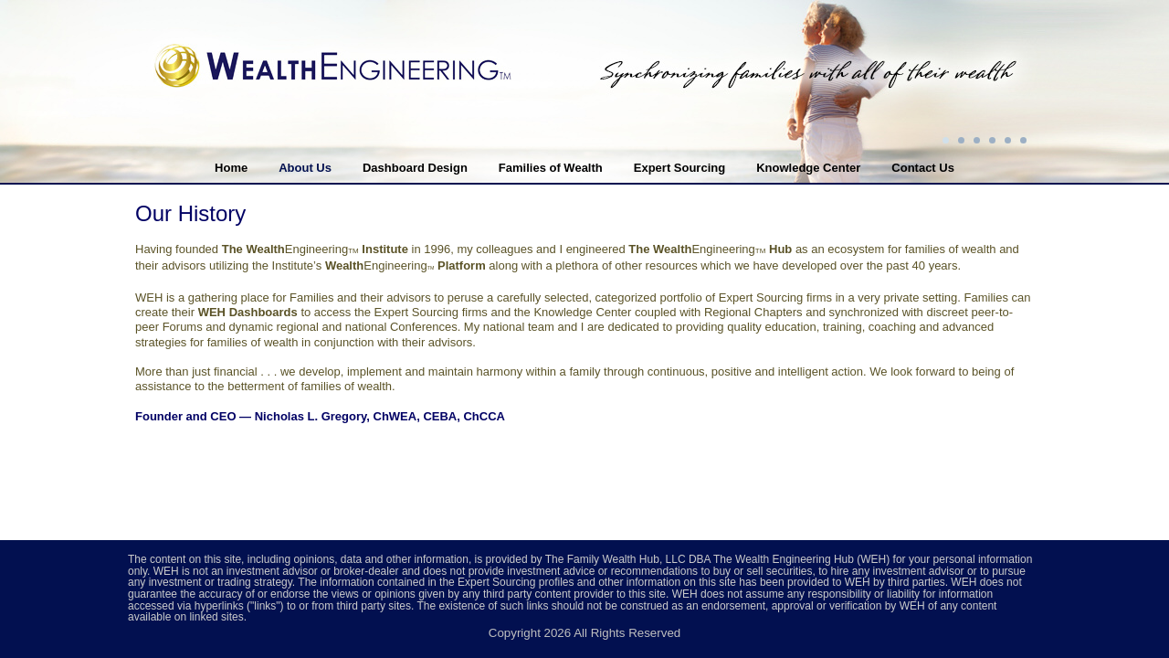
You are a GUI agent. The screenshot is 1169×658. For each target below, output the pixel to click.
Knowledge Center (808, 168)
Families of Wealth (551, 168)
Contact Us (922, 168)
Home (231, 168)
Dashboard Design (415, 168)
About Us (305, 168)
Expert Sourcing (679, 168)
